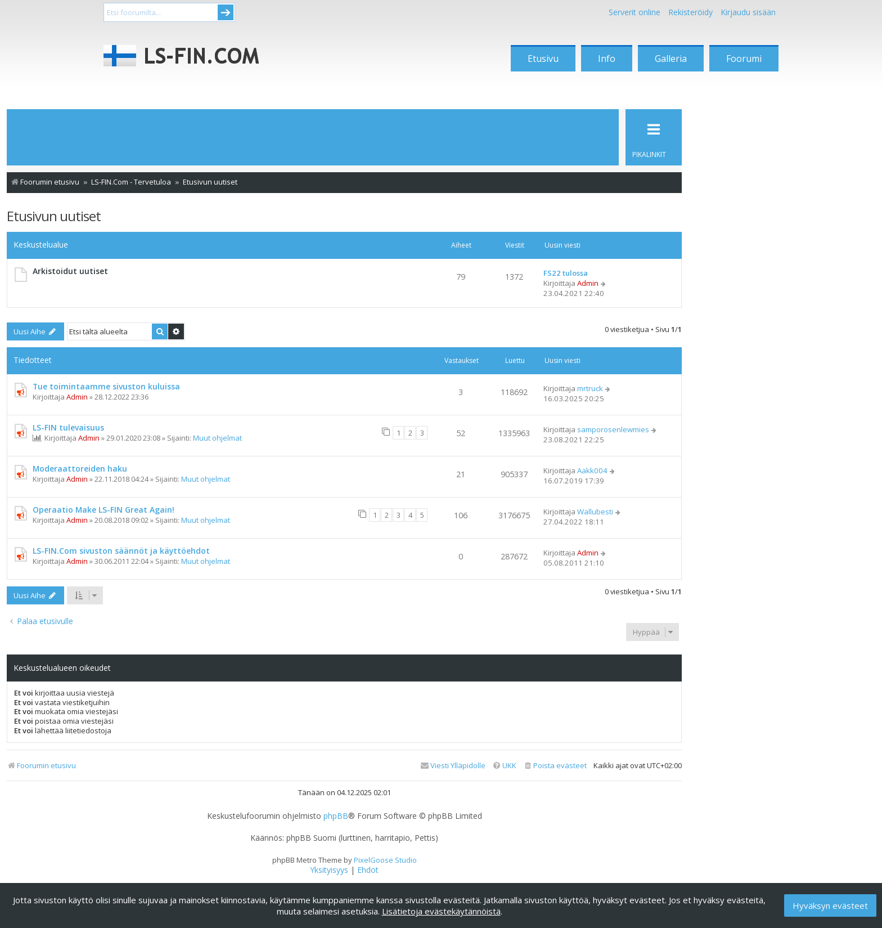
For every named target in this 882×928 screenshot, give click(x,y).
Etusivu (543, 58)
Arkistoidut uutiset (70, 271)
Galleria (671, 58)
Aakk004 (592, 470)
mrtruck (590, 388)
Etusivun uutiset (54, 216)
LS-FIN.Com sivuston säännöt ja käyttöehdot (121, 550)
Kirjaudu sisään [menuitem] (748, 12)
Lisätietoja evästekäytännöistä (441, 911)
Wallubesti (595, 511)
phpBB (335, 816)
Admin (587, 283)
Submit (226, 12)
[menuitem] (555, 765)
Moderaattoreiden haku (80, 468)
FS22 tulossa (565, 273)
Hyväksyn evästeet (830, 905)
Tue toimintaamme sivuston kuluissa (106, 386)
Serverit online (634, 12)
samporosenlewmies (613, 429)
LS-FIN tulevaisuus (68, 427)
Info (606, 58)
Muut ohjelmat (217, 438)
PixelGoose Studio (385, 860)
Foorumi (744, 58)
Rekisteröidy (690, 12)
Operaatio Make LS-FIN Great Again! (103, 509)
